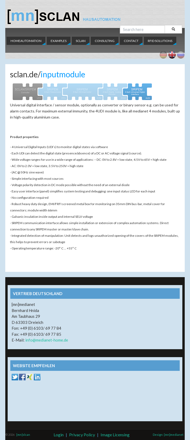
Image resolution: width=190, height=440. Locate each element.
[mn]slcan (23, 434)
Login (59, 434)
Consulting (105, 41)
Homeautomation (26, 41)
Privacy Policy (82, 434)
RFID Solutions (160, 41)
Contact (131, 41)
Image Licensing (115, 434)
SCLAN (81, 41)
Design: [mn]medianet (168, 434)
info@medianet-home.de (46, 340)
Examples (58, 41)
